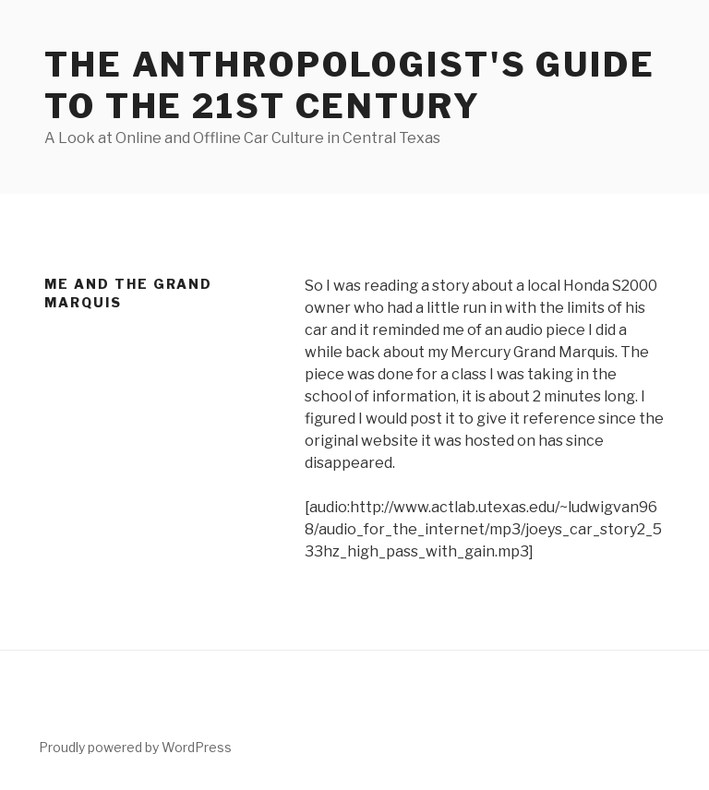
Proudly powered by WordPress (135, 747)
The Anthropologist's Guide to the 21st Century (349, 85)
